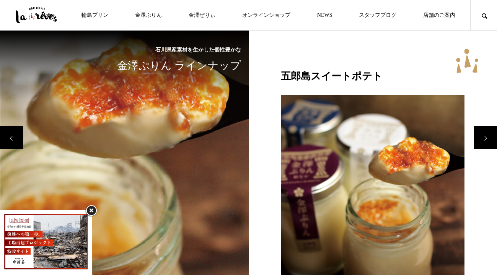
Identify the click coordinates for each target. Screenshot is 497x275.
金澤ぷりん (148, 15)
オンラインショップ (266, 15)
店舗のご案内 (439, 15)
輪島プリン (94, 15)
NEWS (324, 15)
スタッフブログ (377, 15)
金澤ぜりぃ (202, 15)
